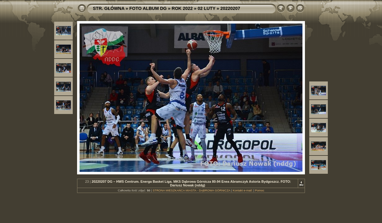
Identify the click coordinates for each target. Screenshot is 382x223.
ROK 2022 (182, 8)
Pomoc (259, 190)
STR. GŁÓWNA (108, 8)
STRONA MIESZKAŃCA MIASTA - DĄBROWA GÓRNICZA (191, 190)
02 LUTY (206, 8)
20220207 (230, 8)
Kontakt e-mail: (243, 190)
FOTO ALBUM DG (148, 8)
